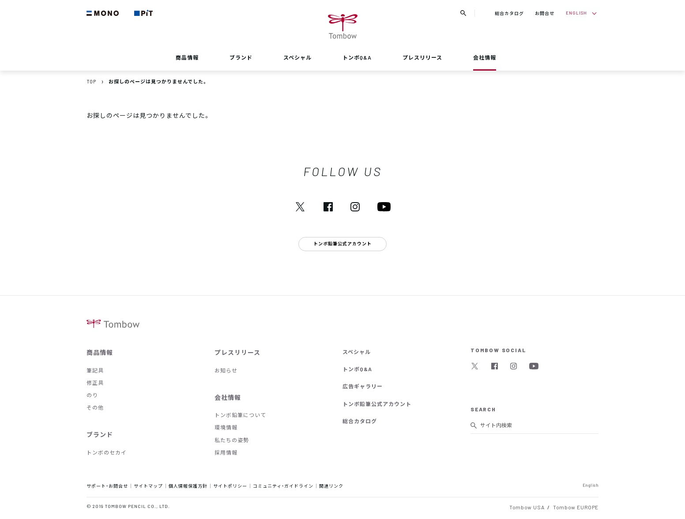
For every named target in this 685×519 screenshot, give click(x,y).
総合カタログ (509, 13)
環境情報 (226, 427)
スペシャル (297, 57)
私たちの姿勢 (232, 440)
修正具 (95, 383)
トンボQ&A (357, 57)
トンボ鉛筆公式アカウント (376, 404)
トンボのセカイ (107, 452)
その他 (95, 407)
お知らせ (226, 370)
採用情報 (226, 452)
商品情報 (187, 57)
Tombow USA (526, 507)
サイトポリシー (230, 485)
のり (92, 395)
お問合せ (544, 13)
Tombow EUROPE (575, 507)
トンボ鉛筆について (240, 415)
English (591, 484)
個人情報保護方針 (188, 485)
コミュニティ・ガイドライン (283, 485)
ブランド (241, 57)
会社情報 (484, 57)
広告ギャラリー (362, 386)
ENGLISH (576, 12)
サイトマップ (148, 485)
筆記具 (95, 370)
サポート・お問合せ (107, 485)
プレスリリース (422, 57)
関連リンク (331, 485)
